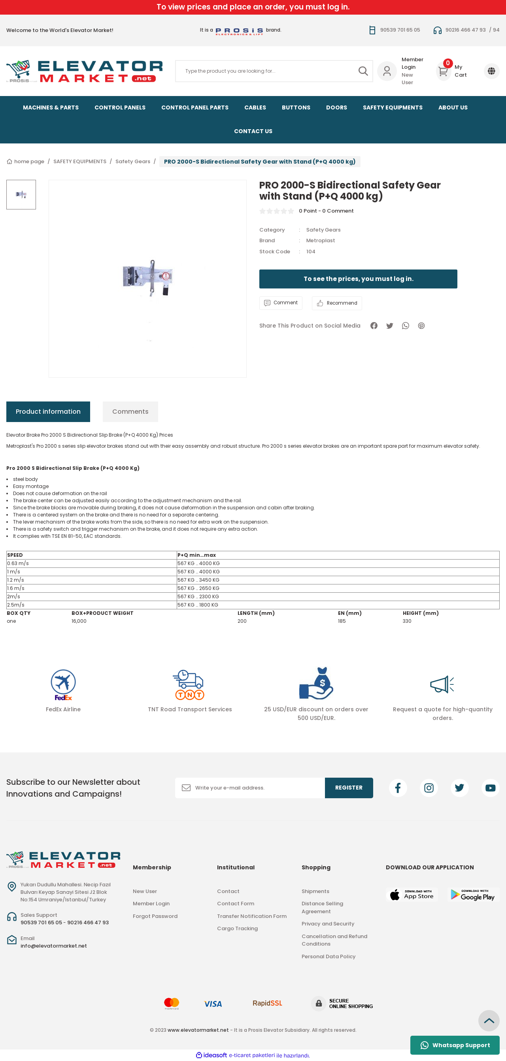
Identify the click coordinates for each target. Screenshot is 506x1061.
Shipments (315, 891)
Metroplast (321, 240)
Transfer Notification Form (252, 916)
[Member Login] (387, 71)
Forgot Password (155, 916)
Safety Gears (323, 230)
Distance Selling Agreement (322, 907)
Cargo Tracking (237, 928)
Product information (48, 411)
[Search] (274, 71)
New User (407, 79)
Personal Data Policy (329, 956)
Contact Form (235, 903)
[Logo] (84, 71)
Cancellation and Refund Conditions (334, 940)
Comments (130, 411)
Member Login (412, 63)
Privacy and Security (328, 923)
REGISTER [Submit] (349, 788)
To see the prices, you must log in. (358, 278)
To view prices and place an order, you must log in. (253, 7)
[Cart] (453, 71)
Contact (228, 891)
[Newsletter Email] (274, 788)
